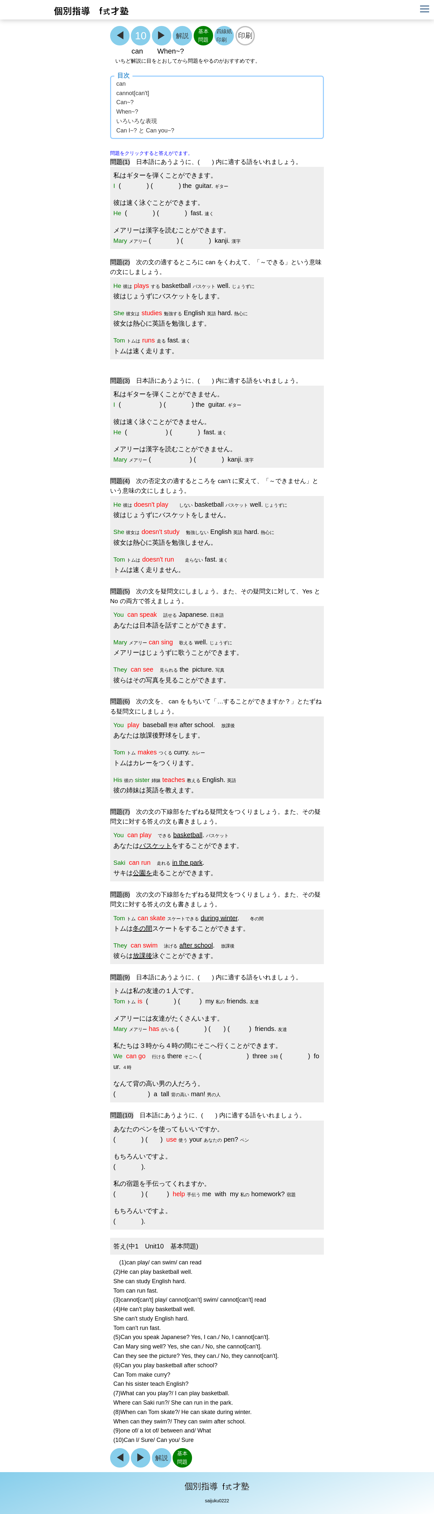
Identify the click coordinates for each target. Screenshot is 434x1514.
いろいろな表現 (136, 121)
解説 (182, 35)
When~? (127, 111)
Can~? (125, 102)
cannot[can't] (132, 93)
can (121, 84)
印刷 (245, 35)
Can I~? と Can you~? (145, 130)
